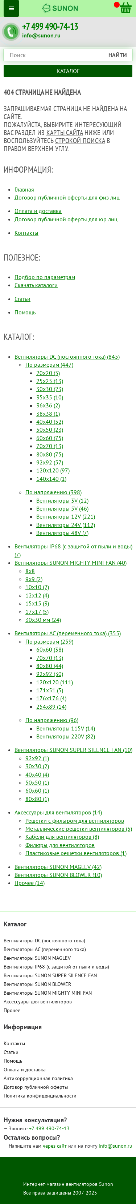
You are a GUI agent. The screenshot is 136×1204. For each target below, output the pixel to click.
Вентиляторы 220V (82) (65, 736)
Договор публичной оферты (36, 1087)
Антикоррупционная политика (38, 1078)
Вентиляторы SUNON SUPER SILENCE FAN (50, 975)
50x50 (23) (49, 429)
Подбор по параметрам (45, 277)
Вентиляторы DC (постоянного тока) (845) (67, 356)
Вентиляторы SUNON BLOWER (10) (58, 874)
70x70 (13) (49, 446)
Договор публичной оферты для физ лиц (67, 197)
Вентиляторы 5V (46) (62, 508)
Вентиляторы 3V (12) (62, 500)
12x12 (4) (37, 595)
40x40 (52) (49, 421)
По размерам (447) (49, 364)
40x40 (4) (37, 774)
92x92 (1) (37, 758)
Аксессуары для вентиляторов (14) (58, 812)
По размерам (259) (49, 641)
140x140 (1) (51, 478)
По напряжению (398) (53, 492)
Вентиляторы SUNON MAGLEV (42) (58, 866)
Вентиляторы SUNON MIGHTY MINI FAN (48, 993)
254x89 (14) (51, 706)
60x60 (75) (49, 438)
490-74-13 (49, 1128)
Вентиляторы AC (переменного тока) (45, 949)
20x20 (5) (48, 372)
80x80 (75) (49, 454)
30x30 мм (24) (43, 619)
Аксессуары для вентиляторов (38, 1001)
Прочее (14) (30, 882)
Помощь (25, 312)
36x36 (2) (48, 405)
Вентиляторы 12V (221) (65, 516)
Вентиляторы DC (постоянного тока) (44, 940)
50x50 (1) (37, 782)
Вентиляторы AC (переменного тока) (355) (68, 633)
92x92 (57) (49, 462)
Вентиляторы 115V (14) (65, 728)
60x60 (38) (49, 649)
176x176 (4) (51, 698)
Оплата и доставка (38, 210)
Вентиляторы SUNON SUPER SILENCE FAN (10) (73, 749)
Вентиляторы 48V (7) (62, 532)
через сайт (55, 1146)
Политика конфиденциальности (40, 1095)
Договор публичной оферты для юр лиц (66, 219)
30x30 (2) (37, 766)
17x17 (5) (37, 611)
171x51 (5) (49, 690)
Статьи (22, 298)
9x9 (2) (33, 579)
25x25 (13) (49, 380)
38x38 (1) (48, 413)
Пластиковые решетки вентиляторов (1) (76, 853)
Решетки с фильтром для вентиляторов (74, 820)
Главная (24, 189)
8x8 (30, 571)
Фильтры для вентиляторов (60, 845)
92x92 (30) (49, 673)
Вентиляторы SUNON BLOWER (37, 984)
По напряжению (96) (51, 720)
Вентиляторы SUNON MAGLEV (37, 958)
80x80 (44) (49, 665)
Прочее (12, 1010)
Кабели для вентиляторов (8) (62, 836)
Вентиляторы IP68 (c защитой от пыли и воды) (56, 966)
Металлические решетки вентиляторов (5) (78, 828)
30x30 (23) (49, 388)
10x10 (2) (37, 587)
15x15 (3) (37, 603)
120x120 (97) (53, 470)
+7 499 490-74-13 (50, 26)
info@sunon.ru (41, 35)
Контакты (26, 232)
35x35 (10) (49, 397)
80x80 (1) (37, 798)
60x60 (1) (37, 790)
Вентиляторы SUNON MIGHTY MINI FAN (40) (71, 562)
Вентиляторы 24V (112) (65, 524)
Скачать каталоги (36, 285)
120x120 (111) (54, 682)
